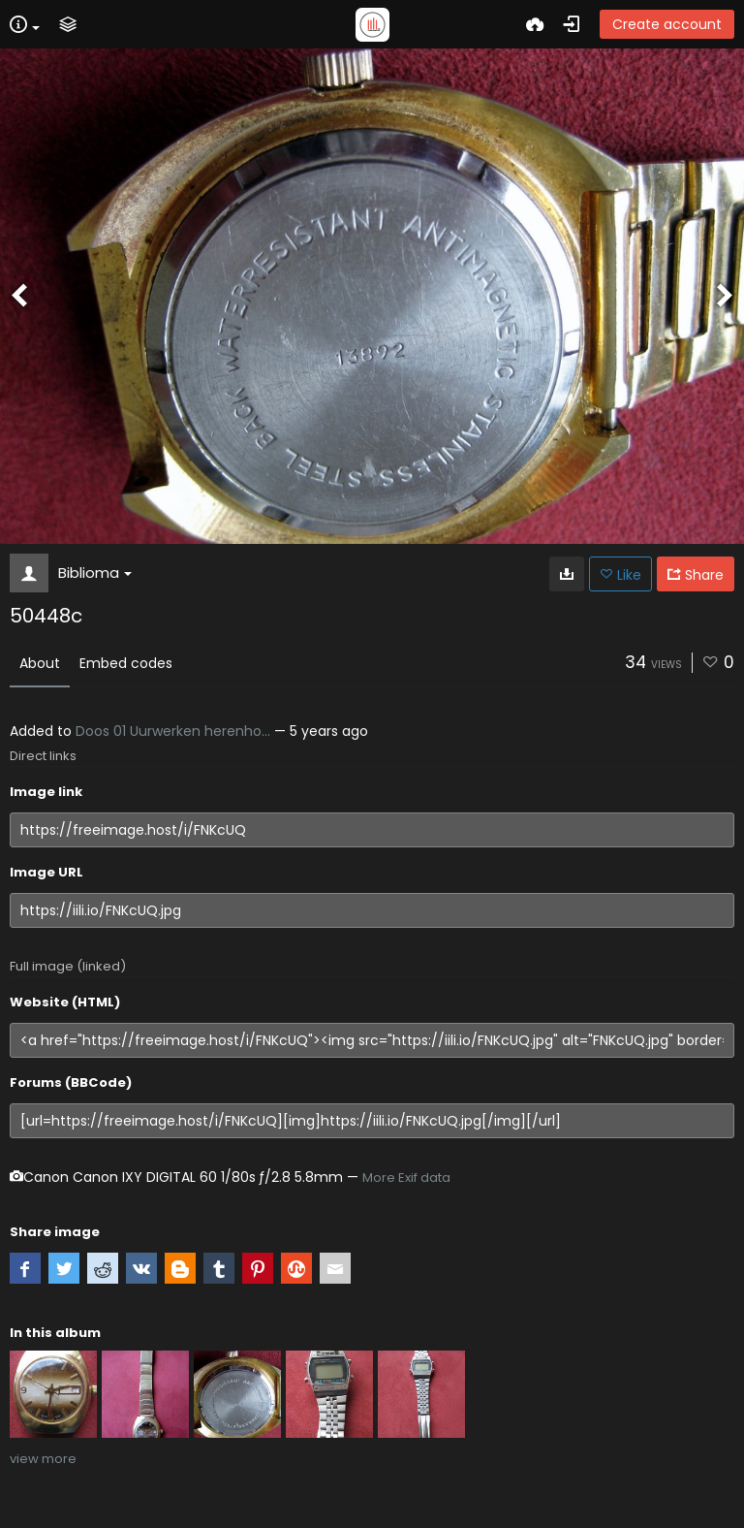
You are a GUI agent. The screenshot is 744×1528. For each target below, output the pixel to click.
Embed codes (125, 663)
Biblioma (95, 572)
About (39, 663)
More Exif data (406, 1177)
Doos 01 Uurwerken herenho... (173, 731)
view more (43, 1458)
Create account (667, 24)
